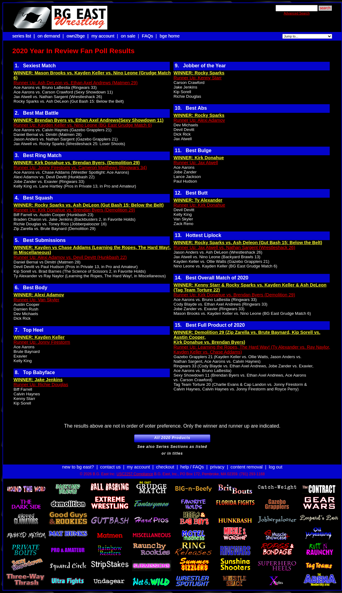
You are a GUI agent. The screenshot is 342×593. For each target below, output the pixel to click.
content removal (247, 467)
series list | (24, 36)
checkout (165, 467)
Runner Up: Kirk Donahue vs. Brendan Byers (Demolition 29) (74, 210)
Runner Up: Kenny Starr (197, 77)
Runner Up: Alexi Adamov (199, 120)
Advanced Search (296, 13)
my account (102, 36)
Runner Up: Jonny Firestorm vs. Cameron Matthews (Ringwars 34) (80, 167)
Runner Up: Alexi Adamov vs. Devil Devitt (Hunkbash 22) (70, 257)
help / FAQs (192, 467)
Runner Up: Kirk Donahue (199, 205)
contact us (110, 467)
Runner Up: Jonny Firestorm (42, 342)
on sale (128, 36)
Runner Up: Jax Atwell (195, 162)
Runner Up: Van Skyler (36, 299)
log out (275, 467)
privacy (217, 467)
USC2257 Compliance (135, 474)
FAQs (147, 36)
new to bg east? (78, 467)
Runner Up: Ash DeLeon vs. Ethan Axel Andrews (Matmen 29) (75, 82)
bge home (170, 36)
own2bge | (78, 36)
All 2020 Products (172, 439)
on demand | (51, 36)
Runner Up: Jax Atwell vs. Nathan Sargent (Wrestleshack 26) (234, 247)
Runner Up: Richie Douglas (41, 384)
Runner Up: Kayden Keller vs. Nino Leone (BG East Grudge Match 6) (83, 125)
